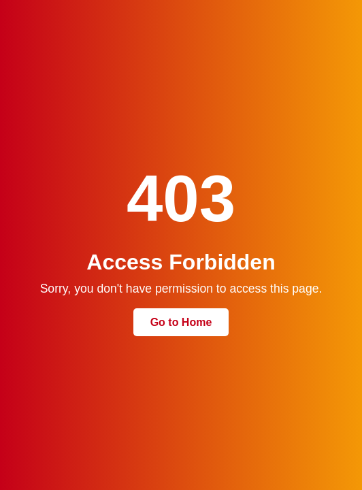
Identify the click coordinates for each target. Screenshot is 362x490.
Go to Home (181, 322)
